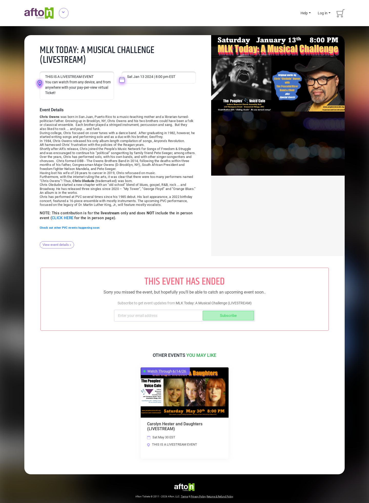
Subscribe (228, 315)
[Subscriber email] (159, 315)
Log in (322, 13)
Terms (184, 497)
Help (304, 13)
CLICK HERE (62, 218)
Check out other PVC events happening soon (69, 227)
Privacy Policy (198, 497)
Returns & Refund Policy (220, 497)
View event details (57, 245)
